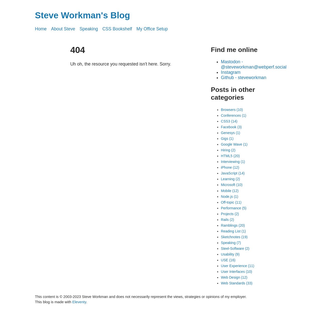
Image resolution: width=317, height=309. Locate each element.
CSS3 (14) (229, 121)
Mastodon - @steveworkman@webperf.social (254, 64)
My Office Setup (152, 28)
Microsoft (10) (232, 185)
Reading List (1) (233, 231)
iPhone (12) (230, 167)
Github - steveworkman (243, 77)
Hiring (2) (228, 150)
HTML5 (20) (230, 156)
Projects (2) (230, 214)
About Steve (63, 28)
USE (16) (228, 260)
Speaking (89, 28)
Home (41, 28)
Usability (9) (230, 254)
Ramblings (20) (233, 225)
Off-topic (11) (231, 202)
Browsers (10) (232, 110)
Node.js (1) (229, 197)
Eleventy (79, 302)
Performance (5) (234, 208)
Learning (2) (230, 179)
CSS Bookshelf (117, 28)
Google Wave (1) (234, 144)
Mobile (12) (230, 191)
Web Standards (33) (237, 283)
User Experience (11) (237, 266)
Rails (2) (227, 220)
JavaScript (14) (233, 173)
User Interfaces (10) (236, 272)
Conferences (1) (233, 115)
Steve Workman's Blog (82, 15)
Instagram (231, 72)
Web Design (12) (234, 277)
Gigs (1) (227, 139)
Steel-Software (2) (235, 248)
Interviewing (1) (233, 162)
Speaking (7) (231, 243)
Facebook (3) (231, 127)
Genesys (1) (230, 133)
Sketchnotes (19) (234, 237)
